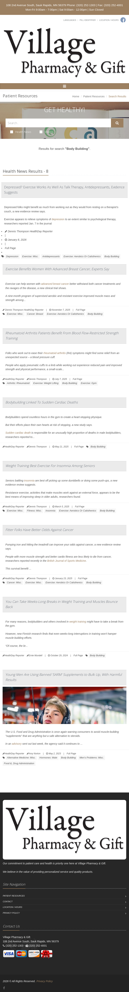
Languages (69, 20)
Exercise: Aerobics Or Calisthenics (82, 256)
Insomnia (50, 510)
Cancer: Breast (35, 313)
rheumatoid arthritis (54, 353)
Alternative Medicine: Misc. (21, 757)
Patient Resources (93, 96)
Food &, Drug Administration (19, 763)
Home (75, 96)
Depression (12, 256)
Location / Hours (109, 20)
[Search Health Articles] (58, 123)
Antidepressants (51, 256)
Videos (46, 132)
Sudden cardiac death (18, 432)
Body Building (111, 256)
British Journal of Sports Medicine (66, 560)
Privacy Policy (11, 913)
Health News (20, 132)
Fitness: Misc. (34, 510)
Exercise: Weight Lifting (46, 383)
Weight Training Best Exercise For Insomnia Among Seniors (50, 465)
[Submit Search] (117, 123)
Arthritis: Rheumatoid (18, 383)
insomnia (29, 480)
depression (58, 219)
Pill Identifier (88, 20)
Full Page (10, 248)
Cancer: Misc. (14, 582)
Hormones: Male (48, 757)
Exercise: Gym (89, 383)
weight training (77, 621)
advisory (17, 743)
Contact (7, 901)
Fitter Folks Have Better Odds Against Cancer (39, 529)
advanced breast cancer (55, 283)
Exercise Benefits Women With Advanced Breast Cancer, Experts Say (57, 269)
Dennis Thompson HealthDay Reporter (29, 231)
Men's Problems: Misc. (92, 757)
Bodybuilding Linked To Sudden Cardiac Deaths (41, 402)
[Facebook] (123, 20)
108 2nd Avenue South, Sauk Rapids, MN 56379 (36, 5)
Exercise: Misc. (30, 256)
